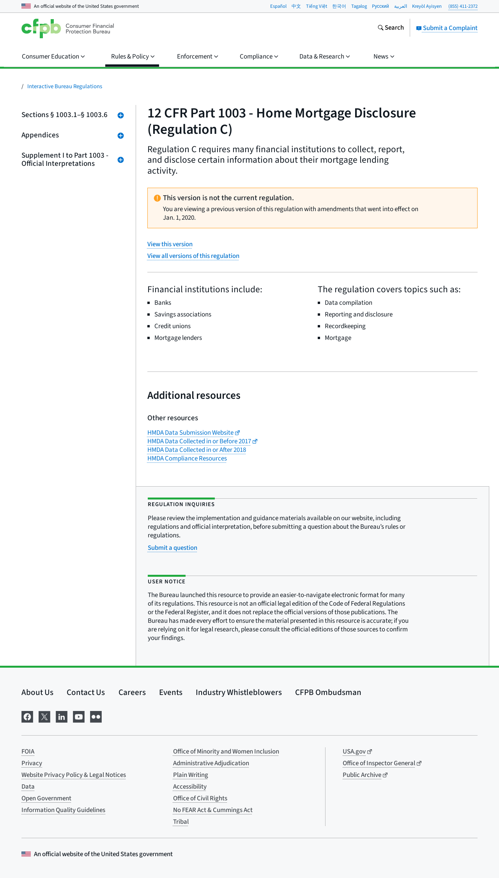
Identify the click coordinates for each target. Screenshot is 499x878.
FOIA (27, 751)
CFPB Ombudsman (328, 692)
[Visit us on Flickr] (96, 716)
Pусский (380, 6)
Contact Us (86, 692)
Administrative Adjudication (211, 763)
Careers (132, 692)
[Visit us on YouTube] (79, 716)
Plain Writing (190, 775)
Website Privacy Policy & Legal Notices (73, 775)
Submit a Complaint (447, 28)
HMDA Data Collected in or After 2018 (196, 450)
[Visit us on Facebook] (27, 716)
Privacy (31, 763)
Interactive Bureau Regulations (64, 86)
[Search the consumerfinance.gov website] (390, 28)
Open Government (46, 798)
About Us (37, 692)
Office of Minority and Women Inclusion (226, 751)
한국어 (339, 6)
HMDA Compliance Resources (187, 458)
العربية (400, 6)
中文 (296, 6)
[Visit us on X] (44, 716)
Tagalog (359, 6)
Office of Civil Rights (200, 798)
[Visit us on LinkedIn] (61, 716)
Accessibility (190, 786)
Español (278, 6)
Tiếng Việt (316, 6)
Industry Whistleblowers (239, 692)
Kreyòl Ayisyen (427, 6)
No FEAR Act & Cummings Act (213, 810)
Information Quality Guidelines (63, 810)
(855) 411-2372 (463, 6)
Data (28, 786)
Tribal (181, 821)
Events (170, 692)
